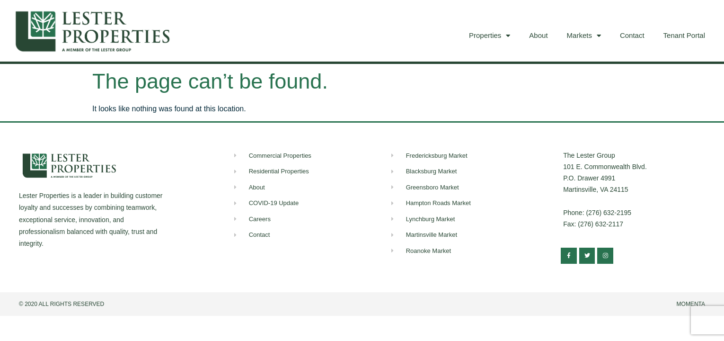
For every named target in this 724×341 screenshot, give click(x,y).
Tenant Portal (684, 35)
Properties (489, 35)
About (538, 35)
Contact (632, 35)
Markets (584, 35)
